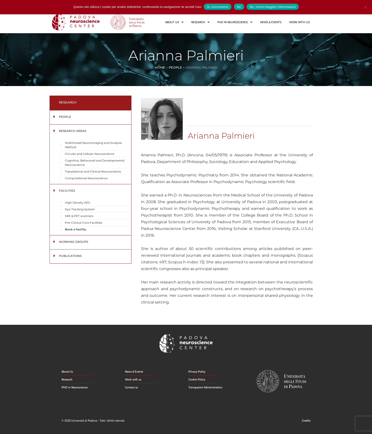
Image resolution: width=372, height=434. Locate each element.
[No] (365, 6)
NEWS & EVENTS (271, 22)
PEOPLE (65, 117)
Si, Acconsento (217, 7)
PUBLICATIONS (70, 256)
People (175, 67)
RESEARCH (200, 22)
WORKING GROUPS (73, 242)
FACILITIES (67, 190)
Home (160, 67)
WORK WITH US (299, 22)
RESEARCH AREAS (72, 131)
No (239, 7)
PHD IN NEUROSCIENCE (235, 22)
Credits (306, 420)
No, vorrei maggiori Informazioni (273, 7)
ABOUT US (174, 22)
